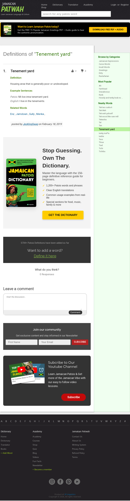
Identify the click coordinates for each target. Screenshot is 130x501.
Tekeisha (103, 120)
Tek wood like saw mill (108, 117)
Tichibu (102, 152)
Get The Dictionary (62, 215)
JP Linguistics (69, 495)
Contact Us (77, 437)
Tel (100, 123)
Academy (88, 4)
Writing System (79, 445)
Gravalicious (104, 92)
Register (125, 4)
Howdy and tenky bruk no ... (111, 98)
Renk (101, 95)
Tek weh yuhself (106, 114)
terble (101, 136)
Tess (101, 140)
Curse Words (104, 64)
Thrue (101, 143)
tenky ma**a (104, 134)
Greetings (103, 70)
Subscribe (80, 342)
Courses (36, 441)
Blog (35, 453)
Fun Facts (37, 461)
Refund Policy (78, 453)
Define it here (45, 256)
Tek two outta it (105, 108)
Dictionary (58, 4)
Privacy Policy (78, 449)
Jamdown (22, 114)
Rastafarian (104, 76)
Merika (40, 114)
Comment (75, 313)
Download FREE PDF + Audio (108, 30)
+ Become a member (42, 470)
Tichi (101, 149)
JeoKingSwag (30, 124)
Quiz (35, 449)
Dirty (101, 73)
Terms (75, 457)
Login (113, 4)
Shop (43, 7)
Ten (100, 126)
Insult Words (104, 67)
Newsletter (38, 466)
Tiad (101, 146)
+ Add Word (6, 453)
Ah (100, 86)
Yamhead (103, 89)
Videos (36, 457)
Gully (32, 114)
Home (44, 4)
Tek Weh (102, 111)
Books (3, 449)
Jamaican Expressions (109, 61)
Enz (12, 114)
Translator (73, 4)
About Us (76, 441)
